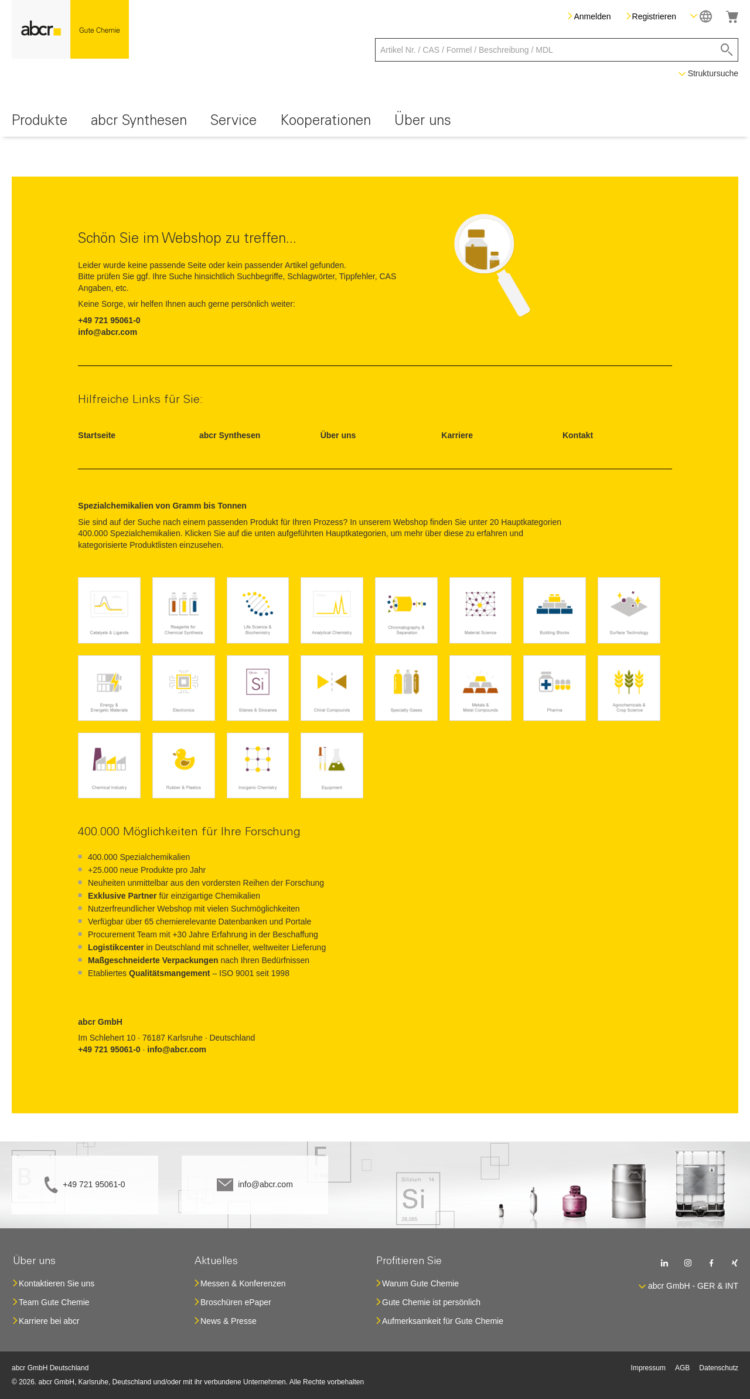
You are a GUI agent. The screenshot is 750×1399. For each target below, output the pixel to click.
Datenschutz (718, 1368)
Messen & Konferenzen (243, 1283)
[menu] (375, 123)
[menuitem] (39, 123)
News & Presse (228, 1321)
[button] (701, 16)
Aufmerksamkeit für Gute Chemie (442, 1321)
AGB (682, 1368)
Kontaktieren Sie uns (56, 1283)
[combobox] (556, 50)
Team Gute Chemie (54, 1302)
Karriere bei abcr (49, 1321)
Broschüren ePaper (235, 1302)
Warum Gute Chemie (420, 1283)
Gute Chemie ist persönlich (431, 1302)
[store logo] (70, 29)
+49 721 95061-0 (94, 1184)
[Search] (727, 50)
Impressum (648, 1368)
